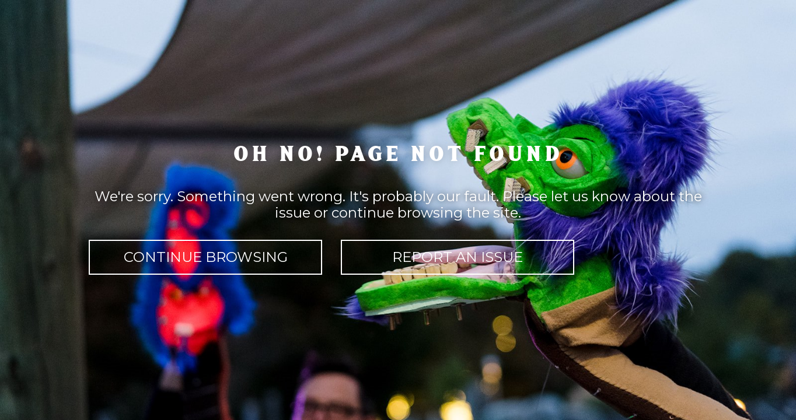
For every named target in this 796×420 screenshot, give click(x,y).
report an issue (457, 257)
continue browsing (206, 257)
